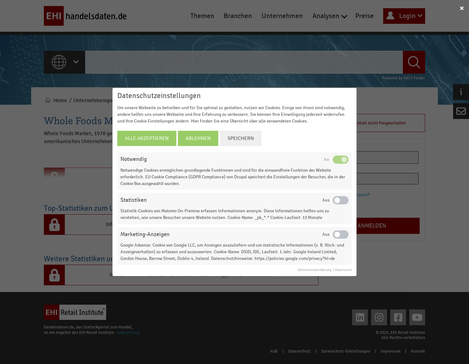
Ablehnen (198, 138)
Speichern (241, 138)
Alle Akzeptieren (147, 138)
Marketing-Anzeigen (145, 234)
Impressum (343, 270)
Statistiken (133, 200)
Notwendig (133, 159)
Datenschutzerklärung (314, 270)
